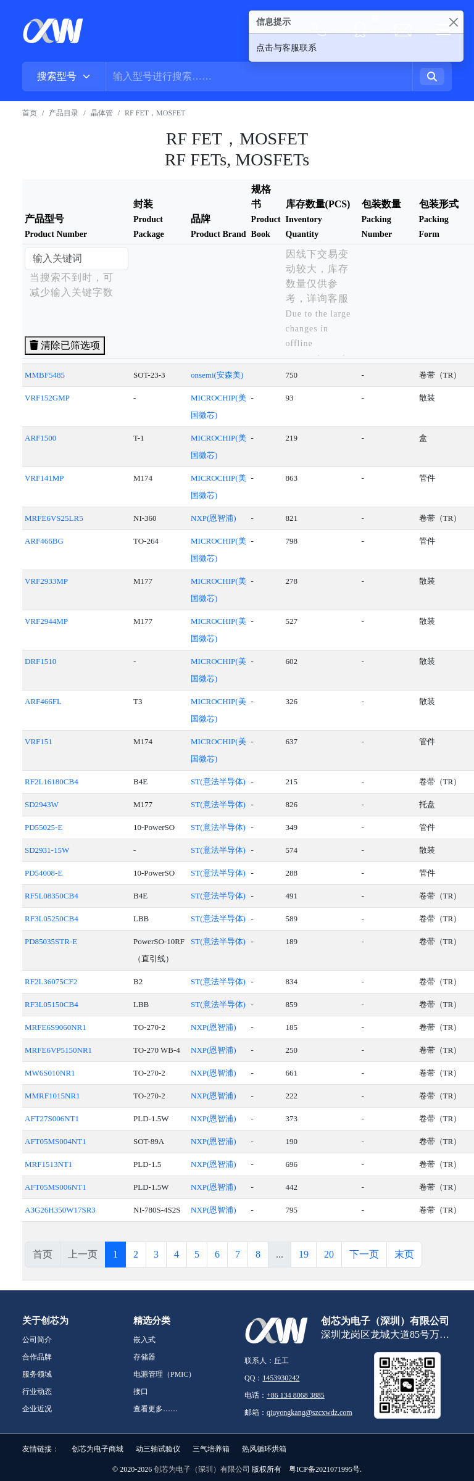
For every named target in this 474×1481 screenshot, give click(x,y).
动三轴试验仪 (158, 1449)
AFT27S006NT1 (52, 1118)
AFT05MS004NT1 (55, 1141)
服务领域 (37, 1374)
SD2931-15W (47, 850)
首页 (29, 113)
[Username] (259, 76)
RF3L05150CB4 (51, 1004)
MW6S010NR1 (50, 1072)
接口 (140, 1391)
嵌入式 (144, 1339)
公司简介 (37, 1339)
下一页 (364, 1254)
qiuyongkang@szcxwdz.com (309, 1412)
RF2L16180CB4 (51, 781)
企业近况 (37, 1408)
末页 (404, 1254)
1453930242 (280, 1378)
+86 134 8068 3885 (296, 1395)
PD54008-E (43, 872)
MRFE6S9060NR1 (55, 1027)
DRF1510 (40, 661)
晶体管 (102, 113)
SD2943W (42, 804)
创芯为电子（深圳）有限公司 (202, 1469)
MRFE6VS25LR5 (54, 518)
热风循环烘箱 (264, 1449)
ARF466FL (43, 701)
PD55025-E (43, 827)
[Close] (453, 21)
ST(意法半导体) (218, 781)
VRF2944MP (46, 621)
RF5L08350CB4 (51, 895)
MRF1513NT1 (48, 1164)
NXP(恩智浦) (213, 518)
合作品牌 (37, 1357)
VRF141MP (44, 478)
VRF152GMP (47, 397)
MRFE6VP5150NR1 (58, 1050)
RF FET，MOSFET (155, 113)
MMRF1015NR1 (52, 1095)
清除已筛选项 (65, 345)
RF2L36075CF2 (51, 981)
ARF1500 (40, 437)
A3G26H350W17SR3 (60, 1209)
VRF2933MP (46, 581)
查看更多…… (155, 1408)
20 (329, 1254)
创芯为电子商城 (97, 1449)
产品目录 (63, 113)
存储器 (144, 1357)
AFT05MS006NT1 (55, 1187)
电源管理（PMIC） (164, 1374)
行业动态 (37, 1391)
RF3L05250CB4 (51, 918)
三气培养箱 (211, 1449)
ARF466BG (44, 541)
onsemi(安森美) (217, 375)
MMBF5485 (45, 375)
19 (304, 1254)
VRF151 (38, 741)
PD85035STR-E (51, 941)
